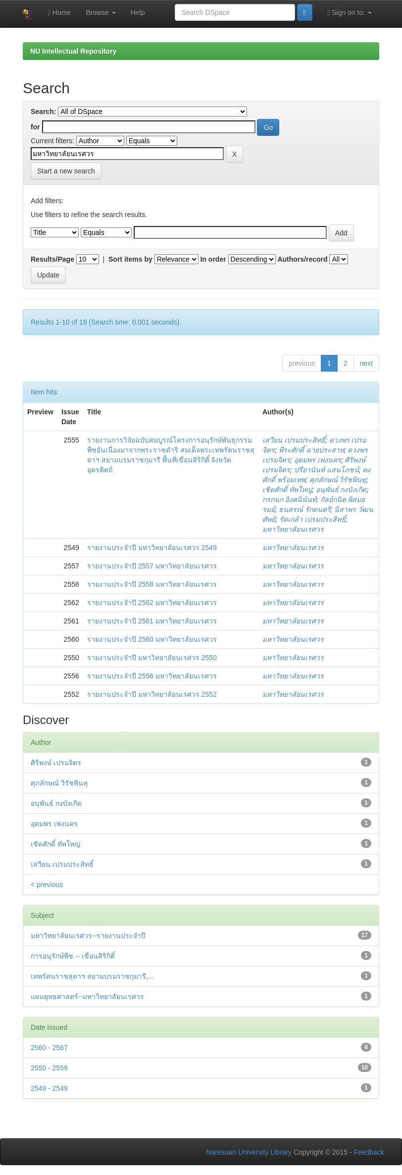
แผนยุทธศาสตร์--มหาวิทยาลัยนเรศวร (87, 997)
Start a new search (66, 171)
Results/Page (52, 259)
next (366, 363)
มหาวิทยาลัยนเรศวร (293, 529)
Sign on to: (349, 12)
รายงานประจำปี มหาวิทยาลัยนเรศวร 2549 (152, 548)
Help (138, 12)
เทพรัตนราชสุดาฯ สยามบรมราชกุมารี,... (92, 976)
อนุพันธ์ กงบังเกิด (341, 490)
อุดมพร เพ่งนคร (317, 460)
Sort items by (130, 259)
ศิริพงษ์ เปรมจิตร (56, 763)
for (35, 127)
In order (213, 259)
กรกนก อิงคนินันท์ (289, 500)
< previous (47, 885)
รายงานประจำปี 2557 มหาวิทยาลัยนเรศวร (152, 566)
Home (59, 12)
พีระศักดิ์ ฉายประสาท (311, 450)
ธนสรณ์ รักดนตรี (305, 509)
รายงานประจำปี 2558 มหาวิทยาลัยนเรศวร (152, 584)
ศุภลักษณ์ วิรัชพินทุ (337, 480)
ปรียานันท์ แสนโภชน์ (326, 470)
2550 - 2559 (49, 1068)
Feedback (369, 1152)
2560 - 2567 (49, 1048)
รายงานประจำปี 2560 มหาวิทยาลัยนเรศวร (152, 639)
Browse (101, 12)
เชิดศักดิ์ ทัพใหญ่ (287, 490)
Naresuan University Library (249, 1152)
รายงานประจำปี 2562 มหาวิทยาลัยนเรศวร (152, 603)
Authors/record (302, 259)
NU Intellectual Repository (73, 51)
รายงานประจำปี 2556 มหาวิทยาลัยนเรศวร (152, 676)
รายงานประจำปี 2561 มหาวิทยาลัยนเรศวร (152, 621)
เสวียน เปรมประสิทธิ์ (293, 440)
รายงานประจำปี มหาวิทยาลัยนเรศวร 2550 (152, 658)
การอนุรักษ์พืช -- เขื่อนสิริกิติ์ (73, 956)
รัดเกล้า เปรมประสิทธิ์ (312, 519)
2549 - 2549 (49, 1088)
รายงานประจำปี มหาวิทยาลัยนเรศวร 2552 (152, 694)
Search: (43, 111)
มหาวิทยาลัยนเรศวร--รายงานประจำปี (88, 936)
